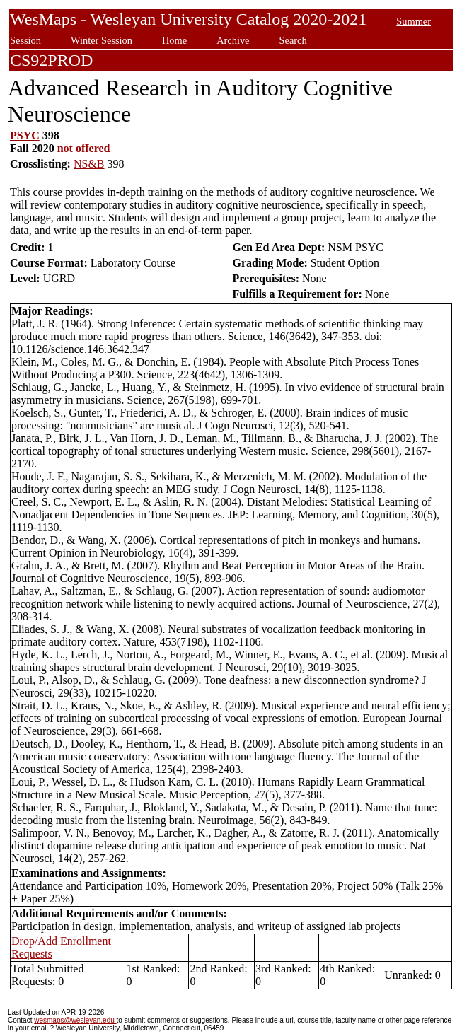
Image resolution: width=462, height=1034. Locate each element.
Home (174, 40)
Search (292, 40)
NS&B (89, 164)
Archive (232, 40)
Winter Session (101, 40)
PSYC (25, 135)
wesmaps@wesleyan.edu (75, 1020)
